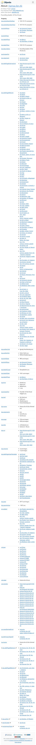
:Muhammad (24, 133)
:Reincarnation (25, 145)
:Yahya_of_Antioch (26, 233)
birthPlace (5, 28)
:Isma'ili (23, 300)
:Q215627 (24, 560)
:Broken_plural (25, 149)
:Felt (22, 202)
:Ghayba (23, 697)
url (3, 430)
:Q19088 (24, 558)
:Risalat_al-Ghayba (26, 701)
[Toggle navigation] (33, 2)
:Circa (22, 470)
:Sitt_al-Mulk (24, 220)
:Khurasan (23, 211)
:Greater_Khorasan (26, 30)
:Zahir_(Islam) (24, 225)
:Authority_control (26, 469)
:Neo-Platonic (24, 302)
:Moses (23, 131)
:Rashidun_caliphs (26, 315)
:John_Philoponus (25, 690)
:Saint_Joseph (24, 136)
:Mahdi (23, 147)
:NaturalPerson (25, 556)
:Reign (22, 492)
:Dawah (23, 184)
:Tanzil (22, 209)
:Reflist (22, 491)
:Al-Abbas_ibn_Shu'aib (27, 336)
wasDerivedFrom (7, 629)
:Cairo (22, 105)
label (3, 580)
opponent (5, 58)
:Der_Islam (24, 169)
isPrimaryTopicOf (7, 637)
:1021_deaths (24, 205)
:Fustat (22, 142)
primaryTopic (7, 726)
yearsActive (5, 505)
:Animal (23, 565)
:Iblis (22, 174)
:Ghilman (23, 224)
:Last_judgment (25, 295)
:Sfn (22, 494)
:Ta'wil (22, 316)
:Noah (22, 94)
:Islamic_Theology (26, 465)
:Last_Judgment (25, 167)
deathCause (5, 370)
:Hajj (22, 173)
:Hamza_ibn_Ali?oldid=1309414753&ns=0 (27, 631)
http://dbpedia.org (18, 10)
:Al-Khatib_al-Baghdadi (27, 178)
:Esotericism (24, 182)
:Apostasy (23, 180)
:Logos (22, 127)
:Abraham (23, 122)
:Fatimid (23, 271)
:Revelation (24, 193)
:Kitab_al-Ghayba (25, 699)
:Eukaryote (24, 569)
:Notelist (23, 489)
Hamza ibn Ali (15, 5)
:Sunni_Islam (24, 58)
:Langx (22, 487)
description (5, 49)
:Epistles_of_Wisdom (26, 198)
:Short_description (26, 496)
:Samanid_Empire (25, 28)
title (3, 425)
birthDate (5, 358)
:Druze (22, 54)
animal (13, 9)
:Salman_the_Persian (26, 191)
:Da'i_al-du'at (24, 293)
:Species (23, 573)
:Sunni (22, 278)
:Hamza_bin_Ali (25, 659)
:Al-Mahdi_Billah (25, 296)
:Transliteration (25, 498)
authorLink (5, 349)
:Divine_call (24, 245)
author (5, 719)
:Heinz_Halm (24, 204)
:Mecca (23, 39)
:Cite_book (23, 456)
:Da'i (22, 176)
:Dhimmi (23, 200)
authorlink (5, 353)
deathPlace (5, 39)
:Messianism (24, 675)
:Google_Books (25, 480)
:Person (23, 549)
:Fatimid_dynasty (25, 691)
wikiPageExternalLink (8, 63)
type (3, 547)
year (3, 502)
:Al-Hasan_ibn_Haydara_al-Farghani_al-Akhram (26, 340)
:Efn (22, 478)
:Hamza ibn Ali (26, 591)
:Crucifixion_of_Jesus (26, 124)
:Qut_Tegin (24, 345)
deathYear (5, 45)
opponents (5, 412)
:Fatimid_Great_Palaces (27, 189)
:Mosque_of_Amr (25, 313)
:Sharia (23, 194)
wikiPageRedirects (8, 648)
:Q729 (23, 564)
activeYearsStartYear (8, 25)
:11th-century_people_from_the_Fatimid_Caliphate (27, 253)
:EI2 (22, 474)
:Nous (22, 134)
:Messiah (23, 164)
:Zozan (22, 265)
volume (4, 449)
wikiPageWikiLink (7, 93)
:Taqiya (23, 102)
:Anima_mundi (25, 236)
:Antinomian (24, 309)
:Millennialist (24, 284)
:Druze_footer (24, 467)
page (3, 419)
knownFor (5, 54)
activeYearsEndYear (8, 21)
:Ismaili (23, 273)
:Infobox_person (25, 485)
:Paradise (23, 229)
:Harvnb (23, 483)
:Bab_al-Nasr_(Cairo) (26, 231)
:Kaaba (22, 162)
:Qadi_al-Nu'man (25, 282)
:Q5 (23, 562)
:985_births (24, 207)
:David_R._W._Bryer (26, 344)
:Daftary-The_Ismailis (26, 460)
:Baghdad (23, 104)
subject (4, 509)
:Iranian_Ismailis (25, 262)
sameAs (4, 584)
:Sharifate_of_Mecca (26, 41)
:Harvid (23, 481)
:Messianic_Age (25, 196)
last (3, 397)
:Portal (22, 454)
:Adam (22, 93)
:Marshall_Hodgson (26, 222)
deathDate (5, 373)
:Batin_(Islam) (24, 96)
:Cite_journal (24, 472)
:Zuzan (22, 32)
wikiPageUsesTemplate (9, 454)
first (3, 382)
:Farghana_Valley (25, 311)
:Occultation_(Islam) (26, 144)
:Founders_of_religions (27, 260)
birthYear (5, 36)
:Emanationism (25, 140)
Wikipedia (22, 738)
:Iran (22, 107)
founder (5, 723)
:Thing (22, 547)
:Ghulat (23, 235)
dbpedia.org (15, 12)
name (4, 406)
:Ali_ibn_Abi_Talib (25, 298)
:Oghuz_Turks (24, 160)
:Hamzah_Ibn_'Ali (25, 664)
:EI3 (22, 476)
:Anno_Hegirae (25, 304)
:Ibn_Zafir (23, 324)
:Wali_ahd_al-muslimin (27, 318)
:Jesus (22, 109)
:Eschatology (24, 165)
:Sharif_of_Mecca (25, 171)
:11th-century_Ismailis (27, 264)
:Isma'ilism (24, 60)
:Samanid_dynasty (26, 280)
